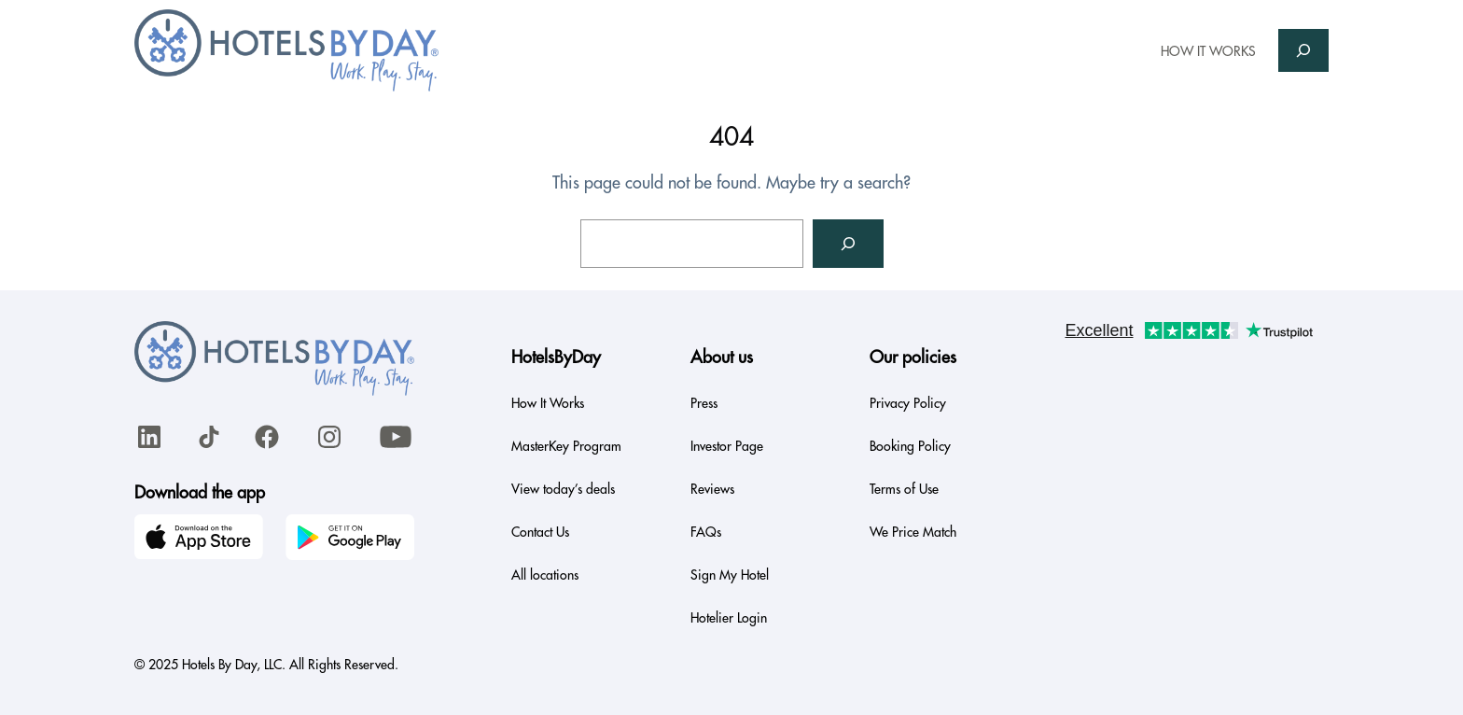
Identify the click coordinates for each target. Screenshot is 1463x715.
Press (704, 403)
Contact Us (540, 532)
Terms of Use (904, 489)
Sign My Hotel (729, 575)
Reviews (712, 489)
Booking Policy (910, 446)
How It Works (547, 403)
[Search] (848, 243)
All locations (544, 575)
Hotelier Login (728, 618)
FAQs (705, 532)
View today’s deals (563, 489)
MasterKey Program (566, 446)
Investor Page (726, 446)
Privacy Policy (908, 403)
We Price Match (913, 532)
